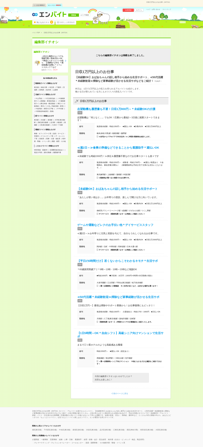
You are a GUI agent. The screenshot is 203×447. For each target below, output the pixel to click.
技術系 (41, 138)
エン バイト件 (54, 5)
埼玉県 (51, 87)
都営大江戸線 (48, 108)
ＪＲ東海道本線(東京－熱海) (44, 111)
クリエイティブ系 (47, 136)
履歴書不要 (57, 152)
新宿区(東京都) (78, 430)
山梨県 (55, 90)
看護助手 (78, 440)
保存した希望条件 (67, 22)
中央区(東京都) (64, 430)
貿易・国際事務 (91, 443)
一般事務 (44, 440)
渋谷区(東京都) (91, 430)
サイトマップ (167, 9)
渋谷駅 (43, 120)
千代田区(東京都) (50, 430)
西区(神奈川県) (132, 430)
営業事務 (53, 440)
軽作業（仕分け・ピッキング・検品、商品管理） (126, 440)
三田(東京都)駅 (44, 125)
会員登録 (128, 10)
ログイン (139, 10)
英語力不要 (38, 152)
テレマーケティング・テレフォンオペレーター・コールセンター (58, 443)
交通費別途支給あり (57, 150)
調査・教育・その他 (59, 141)
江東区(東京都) (118, 430)
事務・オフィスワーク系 (42, 133)
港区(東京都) (37, 430)
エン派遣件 (39, 5)
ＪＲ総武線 (38, 108)
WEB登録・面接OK (41, 150)
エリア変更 (84, 15)
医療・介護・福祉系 (53, 138)
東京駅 (36, 120)
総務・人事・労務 (66, 440)
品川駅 (52, 122)
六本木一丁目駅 (57, 125)
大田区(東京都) (161, 430)
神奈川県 (44, 87)
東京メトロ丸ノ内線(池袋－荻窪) (52, 106)
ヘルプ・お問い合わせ (153, 9)
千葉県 (58, 87)
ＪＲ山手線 (38, 98)
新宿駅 (50, 120)
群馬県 (41, 90)
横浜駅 (59, 122)
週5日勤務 (47, 152)
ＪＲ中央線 (59, 108)
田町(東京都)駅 (43, 122)
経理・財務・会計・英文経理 (95, 440)
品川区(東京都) (105, 430)
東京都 (36, 87)
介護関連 (35, 440)
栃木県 (48, 90)
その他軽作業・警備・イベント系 (112, 443)
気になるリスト (45, 22)
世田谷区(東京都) (146, 430)
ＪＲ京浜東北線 (49, 98)
